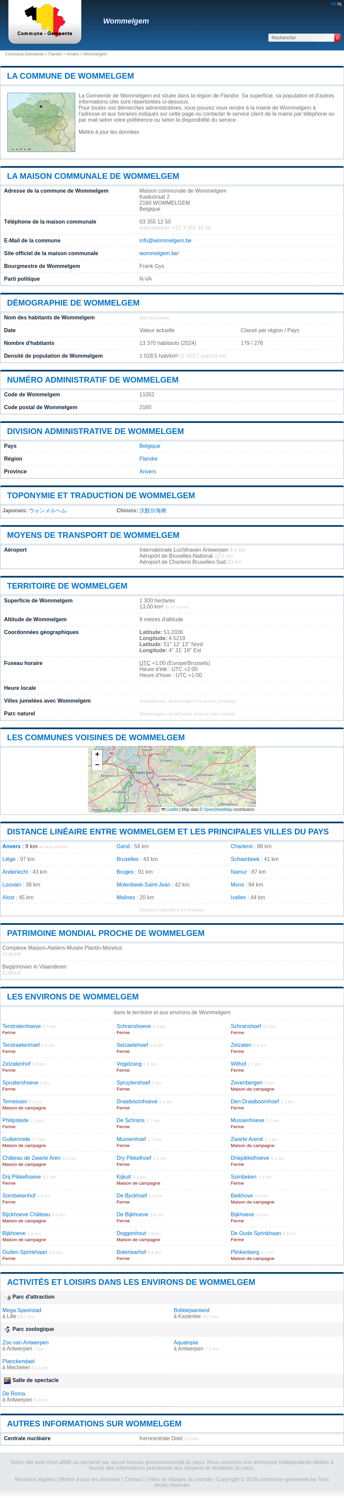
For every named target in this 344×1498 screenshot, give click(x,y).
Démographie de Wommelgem (73, 302)
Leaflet (169, 809)
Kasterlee (189, 1316)
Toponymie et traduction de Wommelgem (101, 495)
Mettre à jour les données (109, 132)
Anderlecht (15, 872)
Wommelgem (126, 21)
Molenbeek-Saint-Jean (143, 885)
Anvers (73, 54)
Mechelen (18, 1367)
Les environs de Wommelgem (73, 996)
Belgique (149, 446)
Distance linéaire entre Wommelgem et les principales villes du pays (168, 831)
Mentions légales (35, 1479)
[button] (97, 755)
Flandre (55, 54)
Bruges (125, 872)
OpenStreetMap (218, 809)
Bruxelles (128, 859)
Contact (134, 1479)
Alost (8, 897)
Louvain (11, 885)
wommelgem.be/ (159, 253)
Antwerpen (19, 1348)
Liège (8, 859)
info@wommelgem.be (165, 240)
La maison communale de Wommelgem (93, 176)
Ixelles (238, 897)
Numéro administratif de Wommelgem (93, 379)
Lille (11, 1316)
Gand (123, 846)
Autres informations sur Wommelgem (94, 1423)
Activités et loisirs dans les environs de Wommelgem (131, 1282)
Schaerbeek (245, 859)
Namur (239, 872)
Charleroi (242, 846)
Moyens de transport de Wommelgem (93, 535)
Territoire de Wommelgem (67, 585)
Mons (237, 885)
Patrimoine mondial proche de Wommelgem (106, 933)
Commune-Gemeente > (26, 54)
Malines (126, 897)
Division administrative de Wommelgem (95, 431)
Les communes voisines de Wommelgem (96, 737)
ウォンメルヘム (48, 510)
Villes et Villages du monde (179, 1479)
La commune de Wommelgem (70, 75)
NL (339, 4)
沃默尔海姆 (152, 510)
